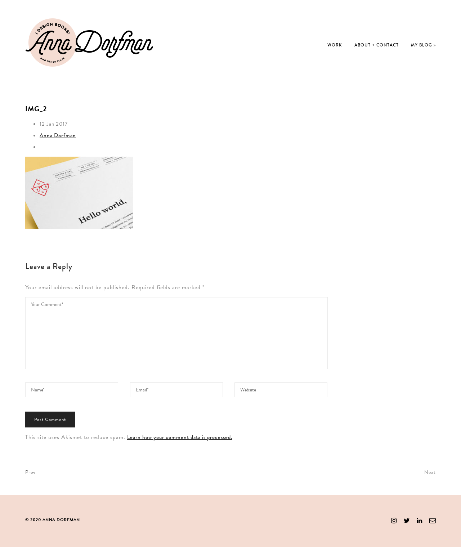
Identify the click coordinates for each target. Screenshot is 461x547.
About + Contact (376, 45)
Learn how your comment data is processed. (179, 437)
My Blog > (423, 45)
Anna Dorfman (58, 135)
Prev (30, 472)
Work (334, 45)
